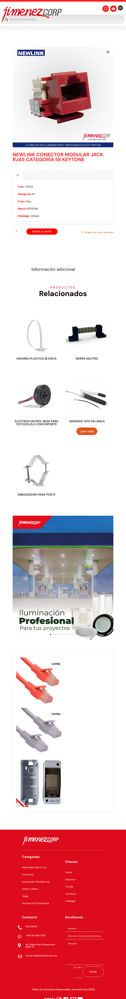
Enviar (93, 971)
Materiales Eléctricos (34, 867)
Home (68, 872)
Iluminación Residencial (35, 881)
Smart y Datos (30, 889)
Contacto (70, 893)
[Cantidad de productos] (17, 231)
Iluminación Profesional (35, 903)
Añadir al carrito (42, 231)
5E (17, 175)
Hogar (25, 896)
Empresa (70, 879)
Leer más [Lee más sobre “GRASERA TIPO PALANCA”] (87, 431)
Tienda (69, 886)
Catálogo (70, 901)
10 (75, 634)
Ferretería (27, 874)
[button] (108, 52)
